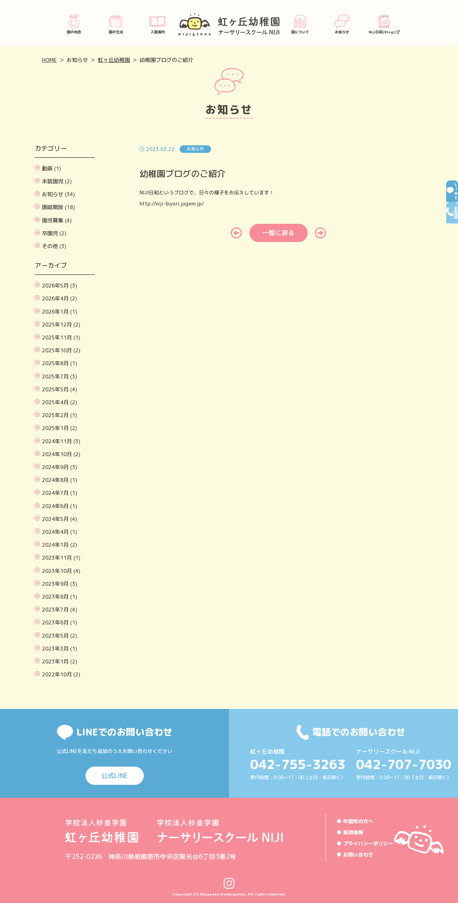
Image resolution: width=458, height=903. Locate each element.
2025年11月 (57, 337)
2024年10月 (57, 454)
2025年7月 (55, 376)
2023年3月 (55, 648)
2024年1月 (55, 545)
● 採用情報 (350, 832)
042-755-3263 (297, 764)
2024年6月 (55, 506)
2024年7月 (55, 493)
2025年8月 (55, 363)
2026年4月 (55, 298)
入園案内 (158, 23)
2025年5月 (55, 389)
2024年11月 (57, 441)
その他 (50, 246)
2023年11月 (57, 557)
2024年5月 (55, 519)
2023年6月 (55, 622)
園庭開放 (52, 207)
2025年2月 (55, 415)
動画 (47, 168)
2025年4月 (55, 402)
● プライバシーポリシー (365, 843)
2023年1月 (55, 661)
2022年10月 (57, 674)
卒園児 (50, 233)
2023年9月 (55, 584)
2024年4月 (55, 532)
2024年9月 (55, 467)
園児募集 (52, 220)
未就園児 (52, 181)
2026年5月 (55, 285)
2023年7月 (55, 609)
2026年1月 (55, 311)
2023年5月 (55, 635)
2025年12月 (57, 324)
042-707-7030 (403, 764)
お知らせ (342, 23)
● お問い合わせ (355, 854)
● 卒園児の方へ (355, 821)
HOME (49, 60)
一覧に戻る (278, 232)
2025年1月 (55, 428)
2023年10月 (57, 571)
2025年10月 (57, 350)
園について (300, 23)
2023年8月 (55, 596)
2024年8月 (55, 480)
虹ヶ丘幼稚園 (114, 60)
